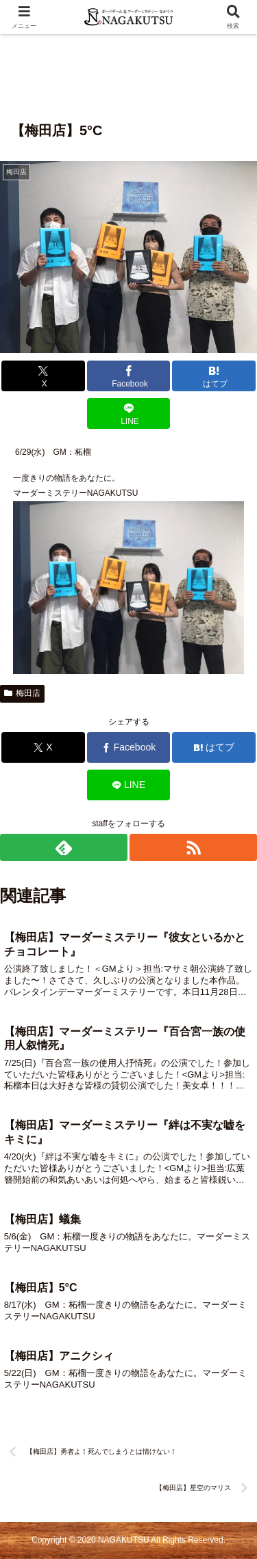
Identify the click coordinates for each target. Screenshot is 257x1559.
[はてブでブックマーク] (214, 376)
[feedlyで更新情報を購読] (63, 847)
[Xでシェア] (43, 376)
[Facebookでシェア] (129, 376)
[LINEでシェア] (129, 413)
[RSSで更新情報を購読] (193, 847)
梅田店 (22, 693)
